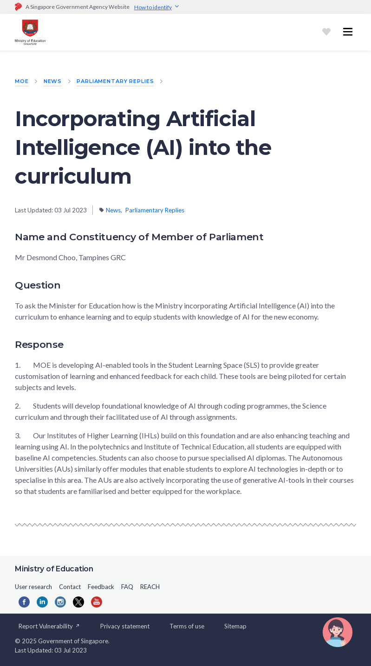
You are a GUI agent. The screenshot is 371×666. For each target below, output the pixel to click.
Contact (70, 586)
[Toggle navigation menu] (347, 32)
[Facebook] (24, 602)
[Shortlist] (326, 32)
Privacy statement (125, 626)
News (53, 81)
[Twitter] (78, 602)
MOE (22, 81)
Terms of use (186, 626)
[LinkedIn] (42, 602)
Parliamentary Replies (115, 81)
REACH (150, 586)
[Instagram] (60, 602)
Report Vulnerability (49, 626)
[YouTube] (96, 602)
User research (33, 586)
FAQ (127, 586)
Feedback (101, 586)
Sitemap (235, 626)
